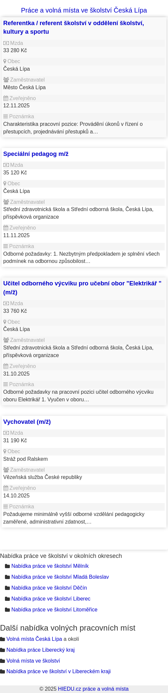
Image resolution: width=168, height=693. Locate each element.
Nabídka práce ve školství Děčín (49, 588)
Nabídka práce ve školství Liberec (50, 599)
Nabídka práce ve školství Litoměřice (54, 609)
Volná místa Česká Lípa (34, 639)
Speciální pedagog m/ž (36, 153)
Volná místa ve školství (33, 661)
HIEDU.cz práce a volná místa (93, 689)
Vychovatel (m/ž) (27, 421)
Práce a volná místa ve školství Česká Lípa (84, 10)
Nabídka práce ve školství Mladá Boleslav (60, 577)
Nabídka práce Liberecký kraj (40, 650)
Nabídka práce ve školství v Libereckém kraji (58, 671)
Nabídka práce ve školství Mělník (50, 566)
